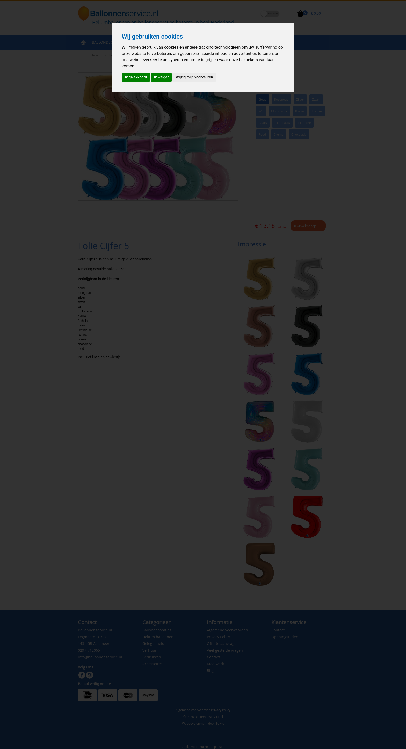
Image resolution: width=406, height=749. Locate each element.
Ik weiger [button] (161, 77)
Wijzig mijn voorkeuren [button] (194, 77)
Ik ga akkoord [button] (136, 77)
